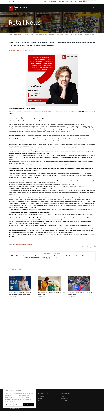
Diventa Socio (52, 1)
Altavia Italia (14, 244)
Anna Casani (22, 244)
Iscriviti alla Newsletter (65, 1)
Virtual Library (78, 1)
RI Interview (18, 50)
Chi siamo (41, 396)
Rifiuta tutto (18, 404)
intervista (29, 244)
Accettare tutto (28, 404)
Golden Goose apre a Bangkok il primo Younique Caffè (69, 255)
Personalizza (9, 404)
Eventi (51, 8)
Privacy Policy (64, 401)
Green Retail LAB (68, 8)
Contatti (40, 401)
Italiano (86, 1)
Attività (40, 398)
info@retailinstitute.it (16, 1)
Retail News (12, 50)
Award (76, 8)
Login (44, 1)
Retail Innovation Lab (85, 8)
